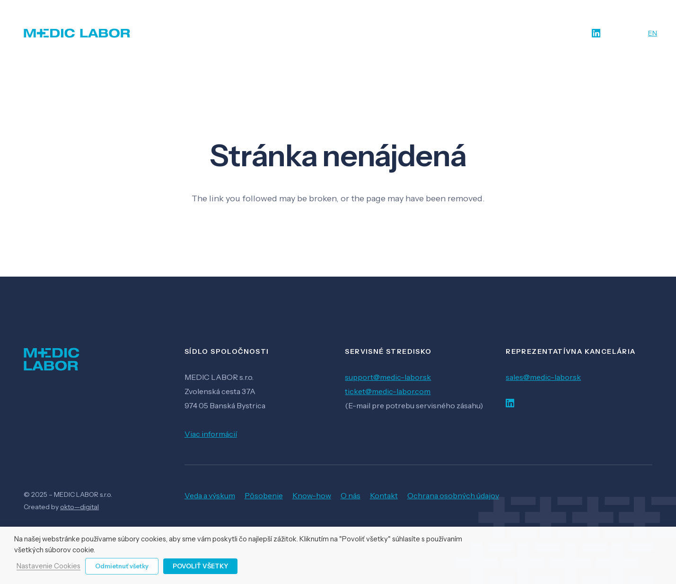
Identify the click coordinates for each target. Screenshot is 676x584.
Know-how (311, 495)
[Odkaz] (77, 33)
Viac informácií (210, 434)
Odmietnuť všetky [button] (122, 566)
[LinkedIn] (596, 33)
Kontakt (384, 495)
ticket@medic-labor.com (387, 391)
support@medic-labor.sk (388, 377)
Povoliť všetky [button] (200, 566)
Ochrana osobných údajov (453, 495)
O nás (350, 495)
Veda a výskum (209, 495)
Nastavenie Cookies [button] (48, 566)
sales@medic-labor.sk (543, 377)
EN (652, 33)
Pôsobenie (264, 495)
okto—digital (79, 507)
